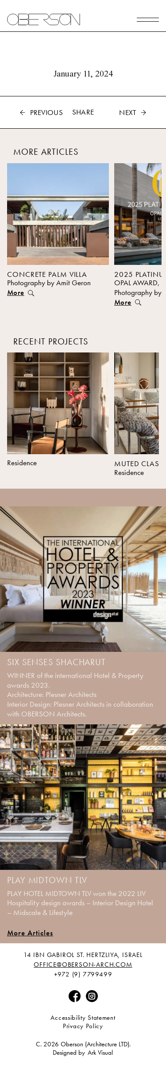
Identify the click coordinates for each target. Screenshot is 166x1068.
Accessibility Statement (82, 1018)
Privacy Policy (83, 1026)
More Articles (30, 932)
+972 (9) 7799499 (83, 974)
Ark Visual (100, 1053)
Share (83, 112)
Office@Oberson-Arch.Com (83, 965)
